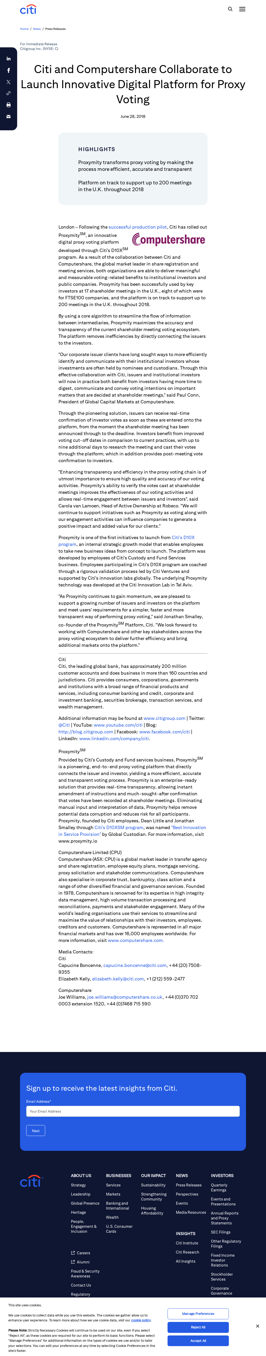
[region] (133, 1326)
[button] (8, 93)
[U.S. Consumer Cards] (121, 1229)
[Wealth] (121, 1217)
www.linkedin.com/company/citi (114, 738)
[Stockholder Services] (226, 1277)
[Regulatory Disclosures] (86, 1297)
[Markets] (121, 1194)
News (37, 29)
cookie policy (141, 1320)
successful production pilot (138, 227)
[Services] (121, 1185)
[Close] (257, 1326)
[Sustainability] (156, 1185)
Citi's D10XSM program (119, 827)
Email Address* (38, 1101)
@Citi (64, 725)
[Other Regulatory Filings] (226, 1244)
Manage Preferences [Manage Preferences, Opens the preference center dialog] (198, 1314)
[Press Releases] (191, 1185)
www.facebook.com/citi (164, 731)
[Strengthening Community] (156, 1197)
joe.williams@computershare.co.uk (125, 997)
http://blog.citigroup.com (85, 731)
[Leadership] (86, 1194)
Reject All (198, 1327)
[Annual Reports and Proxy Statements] (226, 1218)
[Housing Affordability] (156, 1211)
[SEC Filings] (226, 1232)
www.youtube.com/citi (118, 725)
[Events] (191, 1203)
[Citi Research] (191, 1252)
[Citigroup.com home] (31, 1181)
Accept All (198, 1341)
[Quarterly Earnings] (226, 1187)
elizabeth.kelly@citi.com (118, 979)
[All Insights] (191, 1261)
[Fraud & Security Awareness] (86, 1273)
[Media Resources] (191, 1212)
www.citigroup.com (164, 718)
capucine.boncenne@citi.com (135, 965)
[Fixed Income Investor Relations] (226, 1260)
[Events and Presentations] (226, 1201)
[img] (230, 9)
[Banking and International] (121, 1206)
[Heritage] (86, 1212)
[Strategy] (86, 1185)
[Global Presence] (86, 1203)
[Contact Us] (86, 1285)
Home (24, 29)
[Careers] (86, 1252)
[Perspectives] (191, 1194)
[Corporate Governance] (226, 1291)
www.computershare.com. (136, 940)
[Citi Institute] (191, 1243)
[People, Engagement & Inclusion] (86, 1226)
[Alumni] (86, 1262)
